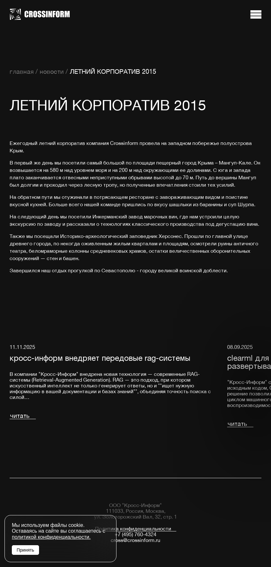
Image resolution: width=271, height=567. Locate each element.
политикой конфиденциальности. (51, 537)
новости (52, 71)
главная (22, 71)
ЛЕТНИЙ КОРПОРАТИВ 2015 (113, 71)
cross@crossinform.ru (135, 540)
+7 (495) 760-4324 (135, 534)
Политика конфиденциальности (133, 528)
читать (19, 415)
